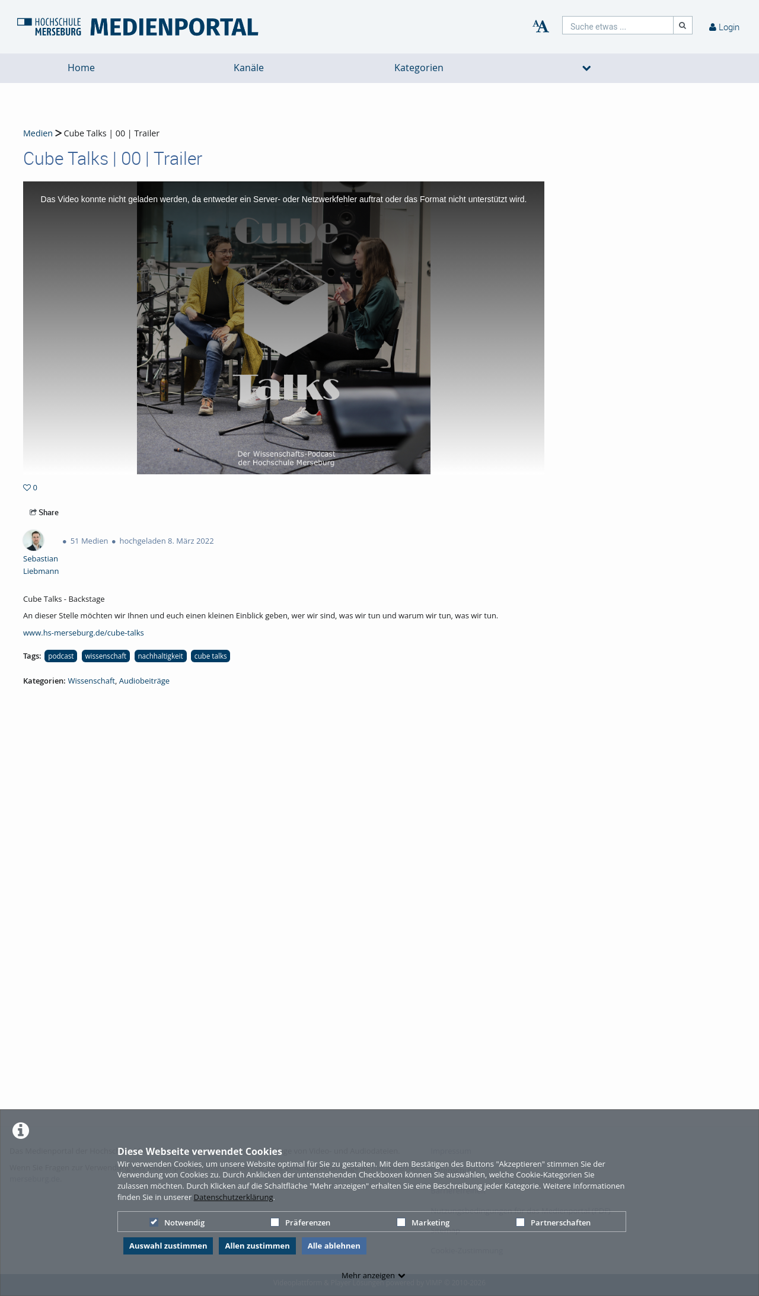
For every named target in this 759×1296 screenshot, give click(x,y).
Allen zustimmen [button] (257, 1245)
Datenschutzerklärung (233, 1197)
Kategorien (419, 68)
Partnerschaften (553, 1222)
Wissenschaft (91, 680)
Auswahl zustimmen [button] (168, 1245)
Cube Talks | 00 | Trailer (111, 133)
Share (44, 512)
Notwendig (177, 1222)
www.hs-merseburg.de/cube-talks (83, 632)
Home (81, 68)
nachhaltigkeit (160, 655)
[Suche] (683, 25)
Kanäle (249, 68)
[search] (618, 25)
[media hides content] (587, 68)
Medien (38, 133)
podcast (61, 655)
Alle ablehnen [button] (334, 1245)
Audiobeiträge (144, 680)
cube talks (210, 655)
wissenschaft (105, 655)
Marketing (423, 1222)
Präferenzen (300, 1222)
